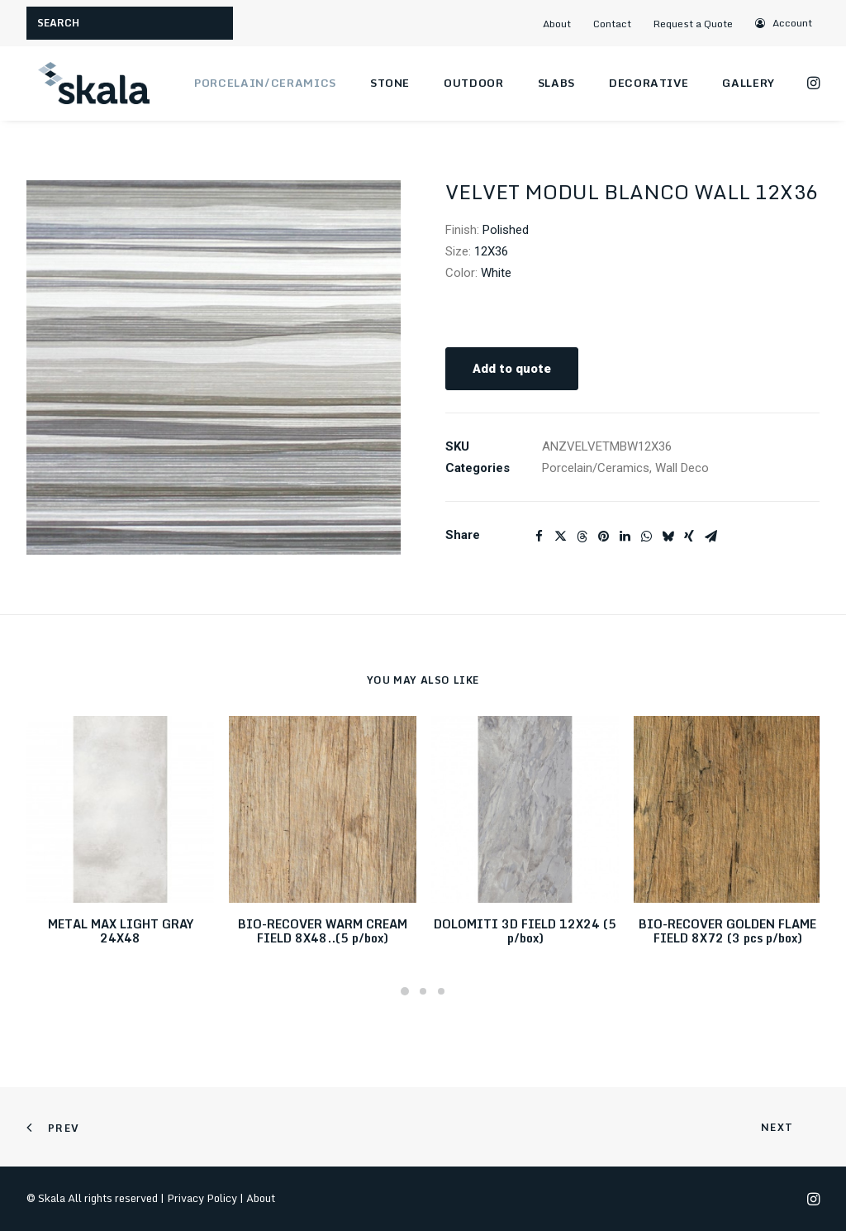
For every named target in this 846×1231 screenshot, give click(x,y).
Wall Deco (682, 467)
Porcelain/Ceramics (265, 83)
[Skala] (92, 83)
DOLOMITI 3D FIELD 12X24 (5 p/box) (525, 930)
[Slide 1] (405, 991)
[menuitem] (563, 23)
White (496, 272)
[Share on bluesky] (667, 536)
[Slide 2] (423, 991)
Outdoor (474, 83)
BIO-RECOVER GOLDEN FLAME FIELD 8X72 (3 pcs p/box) (727, 930)
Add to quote (512, 368)
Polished (505, 229)
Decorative (649, 83)
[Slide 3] (441, 991)
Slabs (556, 83)
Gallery (748, 83)
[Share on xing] (689, 536)
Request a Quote (693, 23)
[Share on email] (710, 536)
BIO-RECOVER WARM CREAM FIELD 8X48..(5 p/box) (322, 930)
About (557, 23)
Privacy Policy (202, 1198)
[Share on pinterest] (603, 536)
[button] (784, 22)
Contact (612, 23)
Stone (390, 83)
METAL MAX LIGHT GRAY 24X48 (120, 930)
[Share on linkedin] (624, 536)
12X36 (491, 251)
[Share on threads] (582, 536)
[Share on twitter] (560, 536)
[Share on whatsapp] (646, 536)
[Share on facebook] (539, 536)
